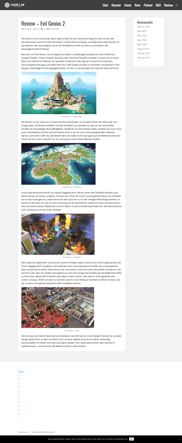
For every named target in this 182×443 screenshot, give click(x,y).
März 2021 (142, 35)
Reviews (168, 5)
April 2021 (142, 31)
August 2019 (143, 48)
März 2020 (142, 44)
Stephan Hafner (31, 29)
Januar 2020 (25, 410)
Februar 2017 (143, 57)
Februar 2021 (25, 406)
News (137, 5)
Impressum (23, 432)
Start (105, 5)
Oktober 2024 (25, 379)
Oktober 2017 (143, 53)
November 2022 (26, 387)
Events (127, 5)
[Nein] (179, 439)
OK (131, 439)
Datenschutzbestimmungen (43, 432)
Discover (116, 5)
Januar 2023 (25, 383)
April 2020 (142, 40)
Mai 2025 (24, 375)
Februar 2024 (143, 26)
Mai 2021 (24, 395)
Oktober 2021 (25, 391)
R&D (158, 5)
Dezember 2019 (26, 414)
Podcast (148, 5)
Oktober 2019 (25, 418)
